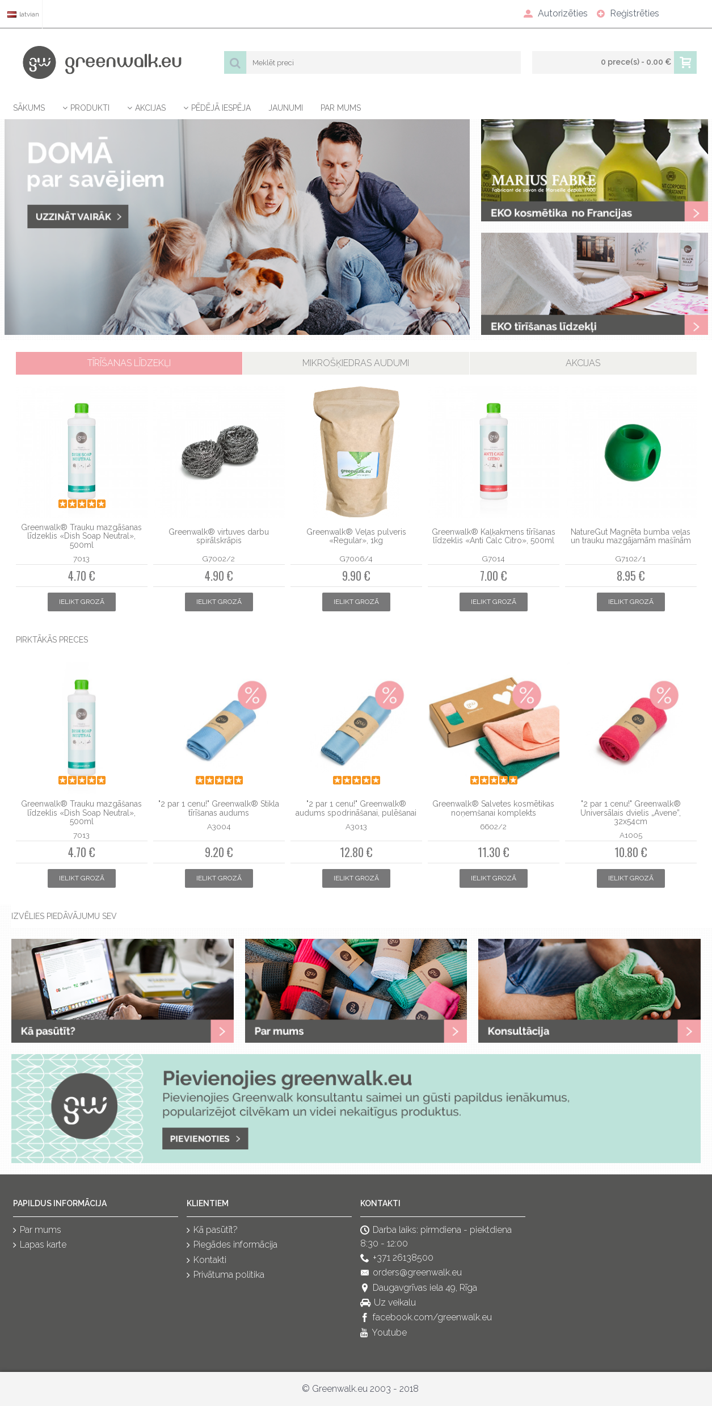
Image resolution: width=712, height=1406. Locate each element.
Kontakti (206, 1260)
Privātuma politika (225, 1276)
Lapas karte (39, 1246)
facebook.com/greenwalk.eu (426, 1318)
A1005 (631, 835)
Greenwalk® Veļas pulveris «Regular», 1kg (356, 536)
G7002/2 (219, 558)
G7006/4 (356, 558)
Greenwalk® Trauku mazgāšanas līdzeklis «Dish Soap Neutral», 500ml (81, 536)
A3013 (356, 826)
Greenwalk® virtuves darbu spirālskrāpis (218, 536)
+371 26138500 (396, 1258)
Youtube (383, 1333)
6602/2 (493, 826)
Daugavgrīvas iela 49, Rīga (418, 1288)
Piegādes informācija (232, 1246)
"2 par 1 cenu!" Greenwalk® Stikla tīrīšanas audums (218, 808)
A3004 (218, 826)
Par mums (37, 1230)
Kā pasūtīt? (212, 1230)
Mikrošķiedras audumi (355, 363)
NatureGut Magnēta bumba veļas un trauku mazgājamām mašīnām (631, 536)
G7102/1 (631, 558)
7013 (81, 558)
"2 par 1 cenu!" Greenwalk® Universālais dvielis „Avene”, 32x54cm (630, 812)
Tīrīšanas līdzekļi (129, 363)
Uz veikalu (388, 1303)
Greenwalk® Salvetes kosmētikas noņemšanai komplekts (493, 808)
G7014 (493, 558)
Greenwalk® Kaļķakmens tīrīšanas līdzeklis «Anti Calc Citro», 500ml (493, 536)
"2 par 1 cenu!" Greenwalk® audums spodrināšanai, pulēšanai (356, 808)
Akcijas (583, 363)
